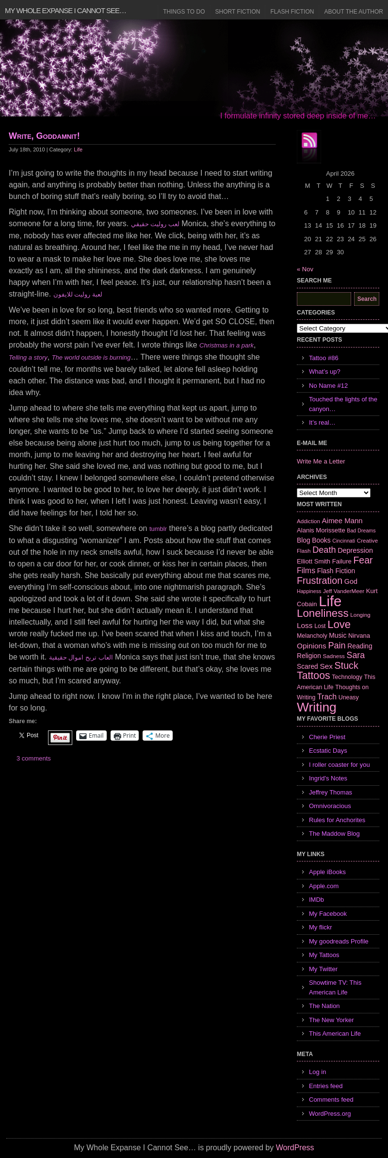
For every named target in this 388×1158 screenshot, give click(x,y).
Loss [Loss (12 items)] (305, 625)
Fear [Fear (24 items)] (362, 560)
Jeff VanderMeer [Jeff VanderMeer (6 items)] (343, 591)
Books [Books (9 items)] (321, 540)
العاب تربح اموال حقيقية (81, 657)
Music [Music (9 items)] (337, 635)
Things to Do (184, 11)
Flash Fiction (292, 11)
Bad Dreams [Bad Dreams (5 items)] (361, 530)
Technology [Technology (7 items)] (347, 677)
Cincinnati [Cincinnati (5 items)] (343, 541)
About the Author (353, 11)
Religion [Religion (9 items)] (309, 656)
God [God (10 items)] (350, 581)
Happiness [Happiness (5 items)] (309, 591)
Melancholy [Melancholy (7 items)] (312, 635)
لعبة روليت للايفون (77, 294)
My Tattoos (324, 955)
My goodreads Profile (339, 941)
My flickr (320, 927)
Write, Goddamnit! (44, 136)
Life (78, 149)
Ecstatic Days (328, 750)
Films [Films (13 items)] (306, 570)
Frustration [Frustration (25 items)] (319, 580)
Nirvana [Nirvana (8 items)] (359, 635)
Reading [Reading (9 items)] (359, 646)
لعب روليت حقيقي (155, 224)
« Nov (305, 269)
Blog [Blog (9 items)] (303, 540)
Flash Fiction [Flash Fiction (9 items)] (336, 571)
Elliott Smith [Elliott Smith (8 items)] (313, 561)
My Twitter (323, 969)
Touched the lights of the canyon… (343, 404)
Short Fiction (237, 11)
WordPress (295, 1147)
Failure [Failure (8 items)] (342, 561)
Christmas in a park (226, 345)
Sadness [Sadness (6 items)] (334, 656)
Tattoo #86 (324, 358)
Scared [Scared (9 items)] (307, 666)
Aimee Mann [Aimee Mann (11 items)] (342, 520)
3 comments (33, 758)
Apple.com (324, 886)
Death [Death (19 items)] (324, 550)
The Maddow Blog (334, 833)
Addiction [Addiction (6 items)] (308, 521)
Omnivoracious (330, 806)
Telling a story (28, 357)
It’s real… (322, 422)
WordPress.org (330, 1113)
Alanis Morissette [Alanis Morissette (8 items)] (321, 530)
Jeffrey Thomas (330, 792)
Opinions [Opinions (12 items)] (311, 646)
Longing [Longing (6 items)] (360, 615)
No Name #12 (328, 385)
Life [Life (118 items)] (330, 601)
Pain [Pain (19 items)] (336, 645)
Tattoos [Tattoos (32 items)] (313, 675)
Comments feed (331, 1099)
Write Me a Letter (321, 461)
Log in (317, 1071)
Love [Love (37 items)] (339, 624)
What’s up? (324, 371)
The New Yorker (331, 1020)
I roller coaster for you (339, 764)
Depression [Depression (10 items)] (355, 550)
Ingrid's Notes (328, 778)
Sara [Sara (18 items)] (356, 655)
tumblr (158, 528)
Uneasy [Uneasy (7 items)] (349, 697)
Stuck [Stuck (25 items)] (346, 665)
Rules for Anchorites (337, 820)
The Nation (324, 1005)
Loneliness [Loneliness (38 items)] (323, 613)
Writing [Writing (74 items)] (317, 707)
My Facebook (328, 913)
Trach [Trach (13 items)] (327, 697)
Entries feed (325, 1086)
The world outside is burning (91, 357)
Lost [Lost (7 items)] (319, 626)
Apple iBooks (327, 872)
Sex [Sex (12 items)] (326, 666)
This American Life (335, 1033)
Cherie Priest (327, 737)
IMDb (316, 899)
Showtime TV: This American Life (335, 987)
